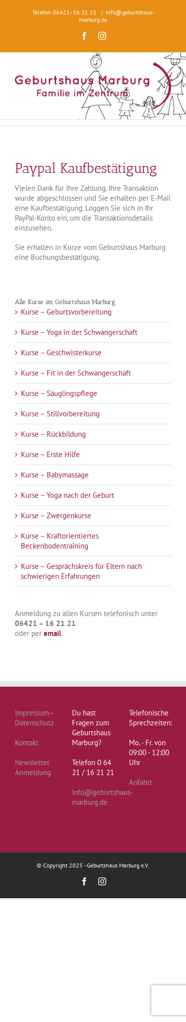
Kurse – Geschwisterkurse (61, 352)
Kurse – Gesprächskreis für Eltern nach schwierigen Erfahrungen (81, 571)
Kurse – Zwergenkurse (56, 515)
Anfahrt (140, 782)
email (52, 633)
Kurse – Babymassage (55, 474)
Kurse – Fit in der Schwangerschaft (76, 373)
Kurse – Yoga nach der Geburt (67, 495)
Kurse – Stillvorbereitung (60, 413)
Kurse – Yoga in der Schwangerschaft (79, 332)
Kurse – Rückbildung (53, 434)
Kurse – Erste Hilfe (50, 454)
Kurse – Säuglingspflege (59, 393)
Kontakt (27, 742)
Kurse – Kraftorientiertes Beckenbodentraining (60, 540)
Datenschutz (34, 722)
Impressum (32, 712)
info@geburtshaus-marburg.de (102, 797)
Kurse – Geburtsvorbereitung (66, 311)
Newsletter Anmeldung (33, 767)
